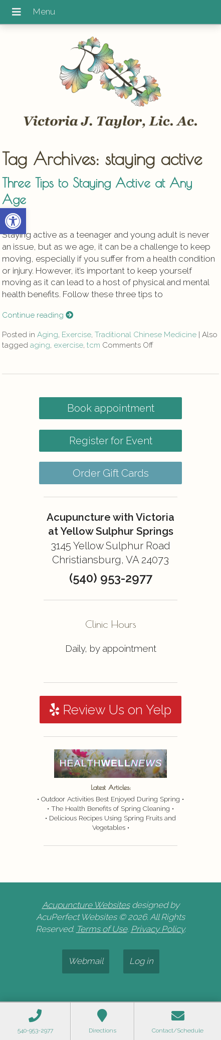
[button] (13, 221)
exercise (68, 345)
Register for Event (110, 441)
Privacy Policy (157, 929)
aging (40, 345)
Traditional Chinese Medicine (145, 334)
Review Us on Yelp (110, 709)
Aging (47, 334)
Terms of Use (101, 929)
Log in (141, 961)
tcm (93, 345)
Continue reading (37, 315)
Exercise (76, 334)
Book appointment (110, 408)
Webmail (85, 961)
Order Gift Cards (111, 473)
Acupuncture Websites (86, 905)
